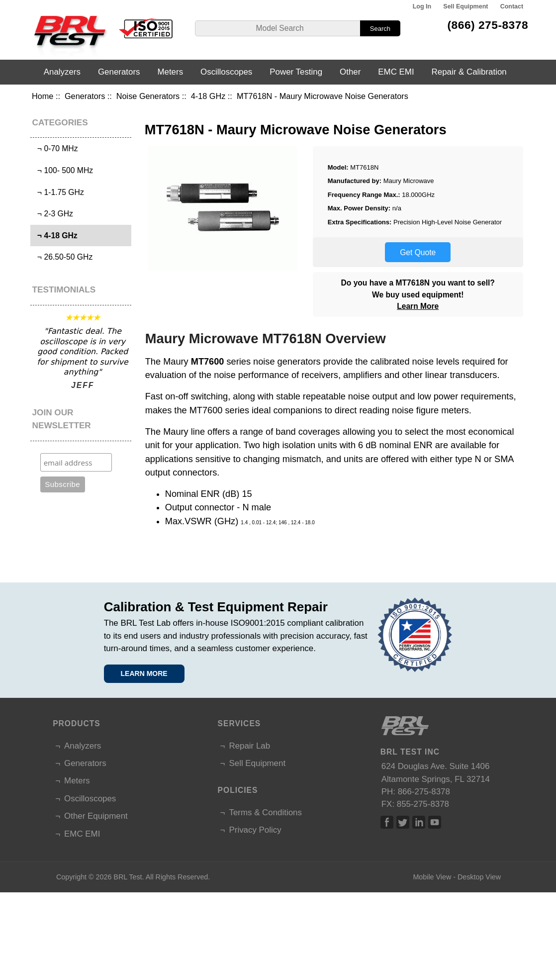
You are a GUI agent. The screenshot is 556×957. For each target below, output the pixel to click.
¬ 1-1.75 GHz (58, 192)
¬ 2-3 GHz (53, 213)
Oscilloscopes (226, 72)
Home (42, 96)
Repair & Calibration (469, 72)
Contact (511, 6)
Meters (170, 72)
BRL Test (127, 877)
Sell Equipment (465, 6)
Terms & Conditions (265, 812)
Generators (85, 96)
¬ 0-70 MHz (55, 148)
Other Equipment (96, 816)
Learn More (418, 306)
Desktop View (479, 877)
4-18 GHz (208, 96)
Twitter (402, 822)
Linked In (418, 822)
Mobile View (432, 877)
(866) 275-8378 (488, 24)
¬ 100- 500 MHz (63, 170)
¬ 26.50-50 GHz (63, 257)
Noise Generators (148, 96)
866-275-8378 (424, 791)
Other (350, 72)
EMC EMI (396, 72)
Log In (422, 6)
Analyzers (62, 72)
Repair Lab (249, 746)
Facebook (386, 822)
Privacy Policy (255, 830)
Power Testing (296, 72)
